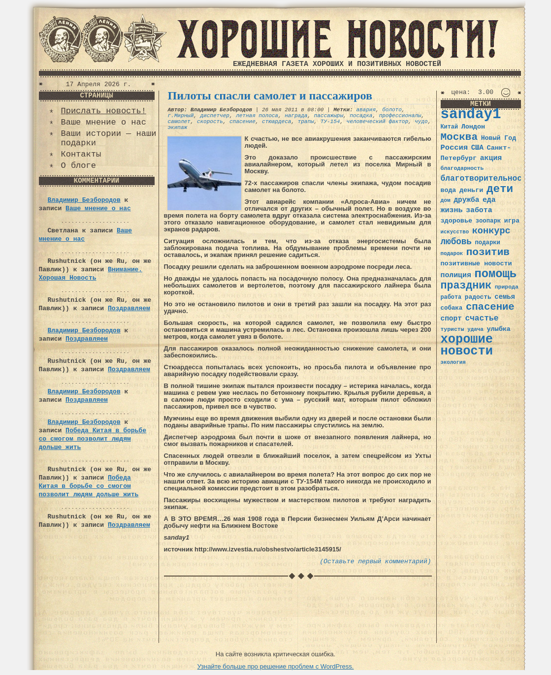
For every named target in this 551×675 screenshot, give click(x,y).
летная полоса (257, 116)
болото (392, 110)
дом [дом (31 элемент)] (446, 200)
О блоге (78, 165)
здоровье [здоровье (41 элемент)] (457, 221)
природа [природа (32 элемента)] (507, 287)
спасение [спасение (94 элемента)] (490, 307)
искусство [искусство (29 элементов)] (455, 232)
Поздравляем (129, 308)
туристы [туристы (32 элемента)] (452, 329)
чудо (421, 122)
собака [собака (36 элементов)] (452, 308)
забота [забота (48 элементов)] (479, 210)
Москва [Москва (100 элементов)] (459, 137)
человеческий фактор (377, 122)
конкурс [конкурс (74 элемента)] (491, 231)
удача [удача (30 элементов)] (475, 329)
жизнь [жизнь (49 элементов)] (452, 210)
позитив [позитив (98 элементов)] (488, 252)
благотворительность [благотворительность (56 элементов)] (486, 178)
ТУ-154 (330, 122)
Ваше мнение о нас (103, 122)
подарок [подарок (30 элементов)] (452, 254)
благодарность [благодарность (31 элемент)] (462, 168)
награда (296, 116)
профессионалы (400, 116)
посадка (361, 116)
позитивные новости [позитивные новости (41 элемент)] (476, 263)
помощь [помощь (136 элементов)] (495, 274)
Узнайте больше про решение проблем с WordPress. (275, 666)
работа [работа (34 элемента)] (451, 297)
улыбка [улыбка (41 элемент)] (498, 329)
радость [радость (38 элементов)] (478, 297)
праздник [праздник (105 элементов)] (466, 285)
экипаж (178, 127)
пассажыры (328, 116)
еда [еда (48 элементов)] (489, 200)
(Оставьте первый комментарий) (375, 561)
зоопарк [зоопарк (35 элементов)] (488, 221)
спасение (242, 122)
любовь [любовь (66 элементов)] (456, 242)
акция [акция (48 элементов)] (491, 158)
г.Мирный (181, 116)
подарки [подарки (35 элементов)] (487, 242)
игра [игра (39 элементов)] (511, 221)
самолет (179, 122)
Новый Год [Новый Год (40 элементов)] (498, 138)
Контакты (81, 154)
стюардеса (276, 122)
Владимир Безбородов (84, 200)
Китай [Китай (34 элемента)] (449, 127)
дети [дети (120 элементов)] (499, 189)
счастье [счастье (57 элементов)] (481, 318)
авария (366, 110)
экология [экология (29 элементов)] (453, 362)
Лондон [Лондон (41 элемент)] (473, 126)
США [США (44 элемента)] (477, 148)
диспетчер (214, 116)
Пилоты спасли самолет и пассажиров (270, 95)
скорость (210, 122)
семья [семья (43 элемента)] (504, 297)
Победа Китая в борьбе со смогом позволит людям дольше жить (92, 439)
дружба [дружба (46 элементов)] (466, 200)
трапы (306, 122)
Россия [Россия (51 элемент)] (454, 147)
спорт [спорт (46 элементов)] (451, 318)
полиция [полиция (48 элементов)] (456, 275)
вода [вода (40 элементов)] (448, 190)
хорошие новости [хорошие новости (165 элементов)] (467, 345)
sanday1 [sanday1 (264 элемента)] (471, 114)
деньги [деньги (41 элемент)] (471, 190)
